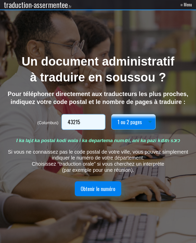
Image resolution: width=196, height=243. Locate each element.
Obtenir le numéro (98, 189)
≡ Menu (186, 5)
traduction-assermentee (37, 4)
